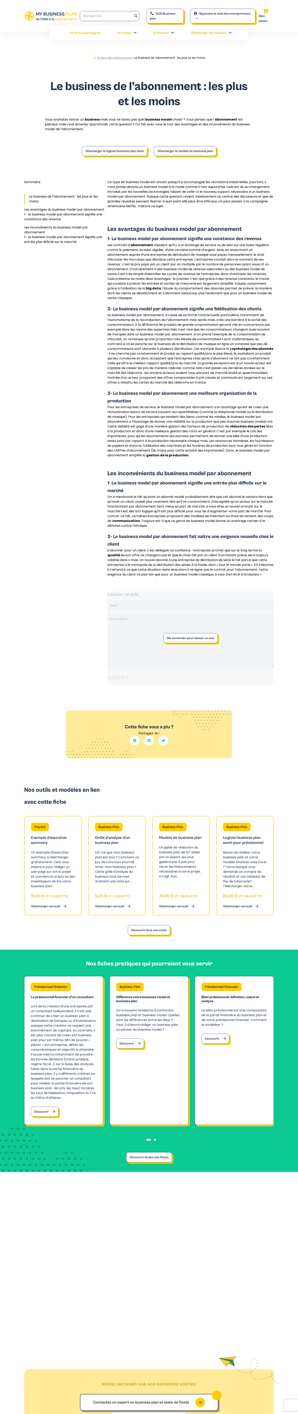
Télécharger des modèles (211, 33)
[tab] (148, 1151)
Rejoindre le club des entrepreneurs (222, 13)
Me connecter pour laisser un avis (190, 638)
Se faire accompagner (85, 33)
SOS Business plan (163, 16)
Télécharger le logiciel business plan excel (114, 151)
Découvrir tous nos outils (149, 930)
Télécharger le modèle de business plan (185, 151)
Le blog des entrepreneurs (115, 58)
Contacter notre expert (200, 1267)
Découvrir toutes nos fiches (149, 1168)
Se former (127, 33)
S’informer (164, 33)
